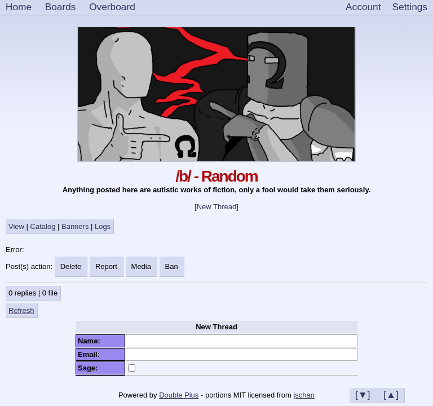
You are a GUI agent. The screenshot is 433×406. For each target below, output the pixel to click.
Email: (91, 354)
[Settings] (410, 7)
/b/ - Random (216, 176)
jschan (304, 395)
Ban (171, 266)
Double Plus (178, 395)
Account (363, 6)
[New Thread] (216, 206)
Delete (71, 266)
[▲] (391, 394)
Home (19, 6)
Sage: (90, 368)
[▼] (362, 394)
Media (141, 266)
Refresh (21, 310)
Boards (60, 6)
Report (106, 266)
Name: (91, 341)
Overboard (112, 6)
